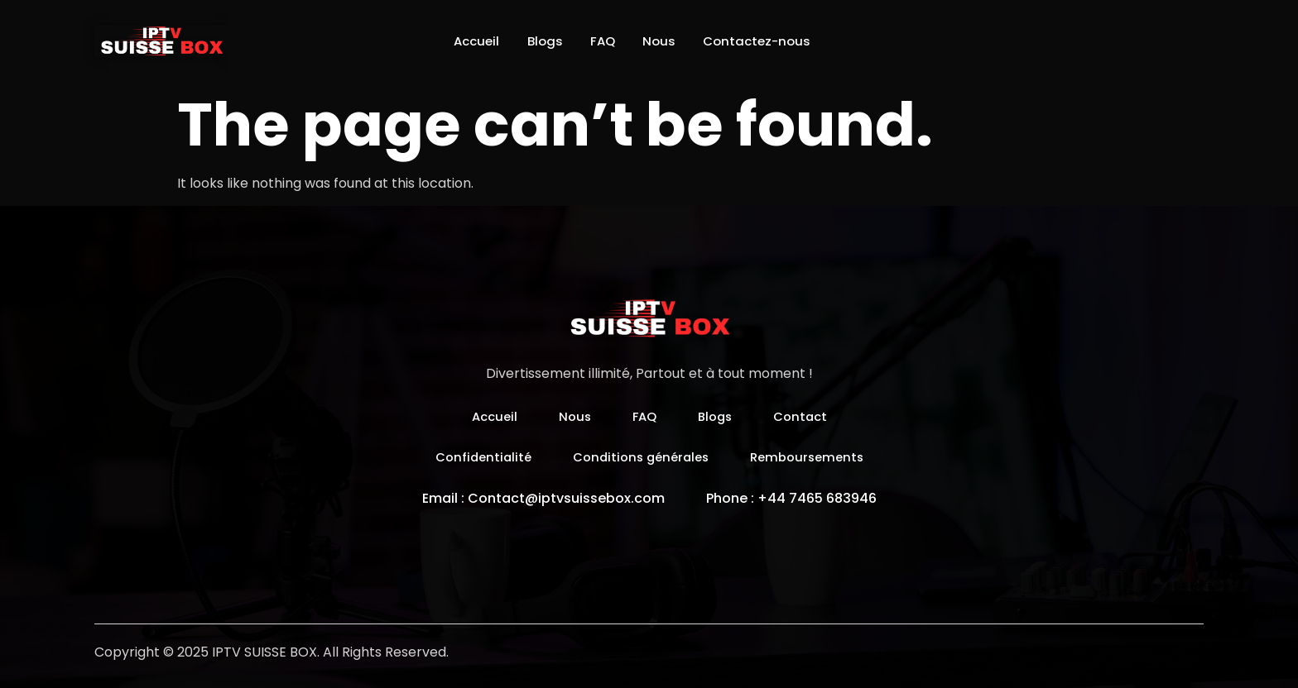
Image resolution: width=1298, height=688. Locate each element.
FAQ (602, 40)
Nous (665, 40)
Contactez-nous (771, 40)
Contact (805, 416)
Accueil (460, 40)
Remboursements (813, 456)
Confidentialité (475, 456)
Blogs (536, 40)
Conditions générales (639, 456)
